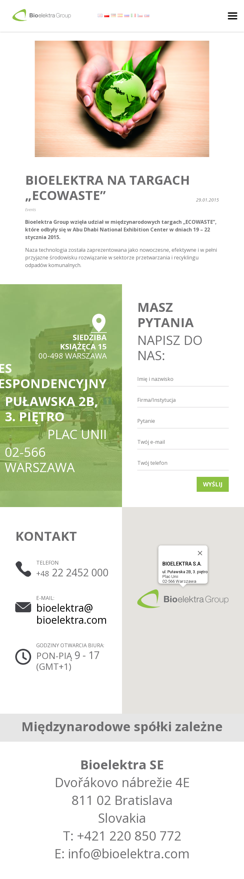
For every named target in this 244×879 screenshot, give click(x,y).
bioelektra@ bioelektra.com (71, 614)
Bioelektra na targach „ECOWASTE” (107, 187)
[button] (183, 598)
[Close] (200, 553)
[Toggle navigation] (232, 16)
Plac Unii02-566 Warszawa (185, 572)
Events (30, 209)
